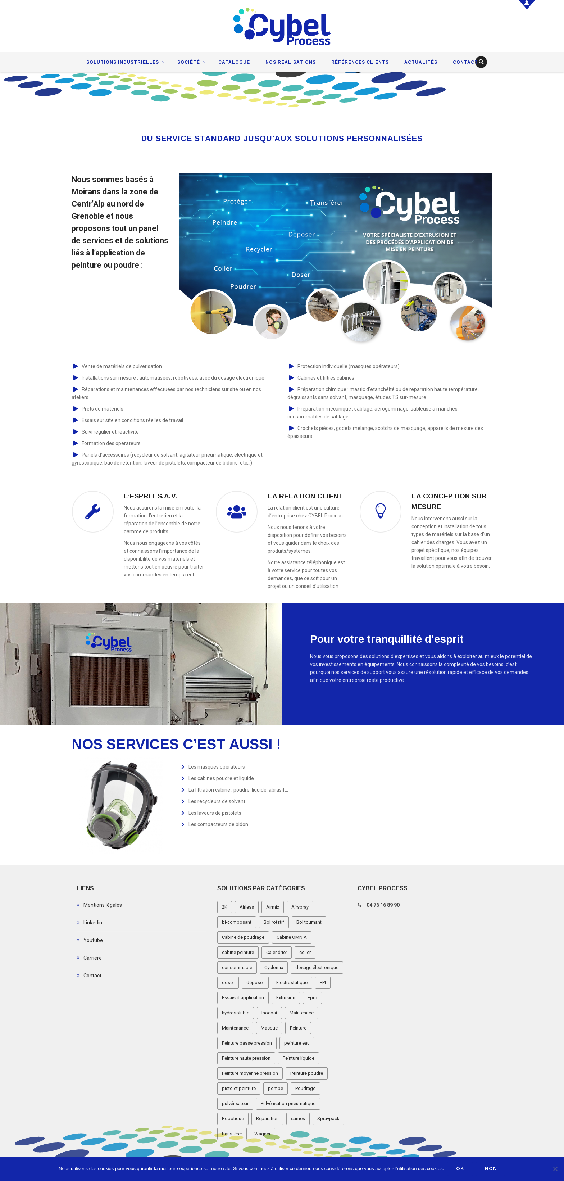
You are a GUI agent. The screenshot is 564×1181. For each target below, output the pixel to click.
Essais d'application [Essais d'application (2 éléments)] (243, 997)
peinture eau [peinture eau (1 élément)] (297, 1043)
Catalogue (234, 62)
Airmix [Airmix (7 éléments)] (272, 907)
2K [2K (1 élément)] (224, 907)
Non (491, 1168)
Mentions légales (102, 905)
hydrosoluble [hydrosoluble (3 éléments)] (235, 1012)
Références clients (360, 62)
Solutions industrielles (122, 62)
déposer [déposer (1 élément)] (255, 982)
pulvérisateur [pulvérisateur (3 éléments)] (235, 1103)
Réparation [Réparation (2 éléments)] (267, 1118)
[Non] (555, 1168)
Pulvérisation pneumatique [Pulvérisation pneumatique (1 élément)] (288, 1103)
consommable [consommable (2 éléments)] (237, 967)
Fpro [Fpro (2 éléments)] (312, 997)
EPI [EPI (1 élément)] (323, 982)
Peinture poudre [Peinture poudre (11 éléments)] (306, 1073)
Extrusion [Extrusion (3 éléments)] (285, 997)
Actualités (420, 62)
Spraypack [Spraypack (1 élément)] (328, 1118)
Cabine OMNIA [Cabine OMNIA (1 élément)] (292, 937)
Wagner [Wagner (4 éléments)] (262, 1133)
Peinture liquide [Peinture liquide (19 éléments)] (298, 1058)
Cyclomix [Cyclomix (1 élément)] (273, 967)
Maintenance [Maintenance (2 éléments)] (235, 1028)
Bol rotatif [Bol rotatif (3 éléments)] (274, 922)
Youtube (93, 940)
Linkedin (92, 923)
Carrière (92, 958)
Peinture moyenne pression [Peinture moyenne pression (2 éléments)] (250, 1073)
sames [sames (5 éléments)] (298, 1118)
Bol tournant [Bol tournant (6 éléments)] (309, 922)
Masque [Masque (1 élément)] (269, 1028)
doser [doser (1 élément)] (228, 982)
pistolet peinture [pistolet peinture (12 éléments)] (239, 1088)
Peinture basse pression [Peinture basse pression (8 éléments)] (247, 1043)
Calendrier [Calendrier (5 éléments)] (276, 952)
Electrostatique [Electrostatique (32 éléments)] (292, 982)
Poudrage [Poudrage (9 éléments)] (305, 1088)
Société (188, 62)
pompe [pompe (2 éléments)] (275, 1088)
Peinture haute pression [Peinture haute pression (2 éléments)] (246, 1058)
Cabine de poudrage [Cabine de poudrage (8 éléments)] (243, 937)
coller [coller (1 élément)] (305, 952)
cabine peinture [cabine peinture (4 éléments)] (238, 952)
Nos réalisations (290, 62)
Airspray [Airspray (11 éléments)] (300, 907)
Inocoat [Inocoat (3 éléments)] (269, 1012)
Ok (460, 1168)
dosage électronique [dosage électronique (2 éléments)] (316, 967)
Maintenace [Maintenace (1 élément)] (302, 1012)
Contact (465, 62)
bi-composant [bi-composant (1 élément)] (236, 922)
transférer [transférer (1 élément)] (232, 1133)
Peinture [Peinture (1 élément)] (298, 1028)
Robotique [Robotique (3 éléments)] (233, 1118)
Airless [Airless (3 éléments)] (247, 907)
